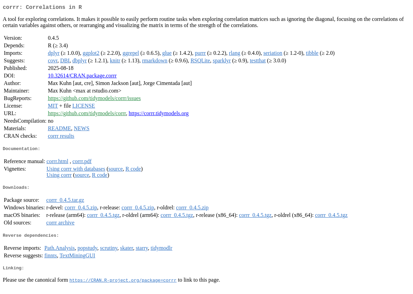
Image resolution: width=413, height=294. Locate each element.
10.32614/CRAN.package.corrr (82, 77)
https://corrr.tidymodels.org (159, 115)
